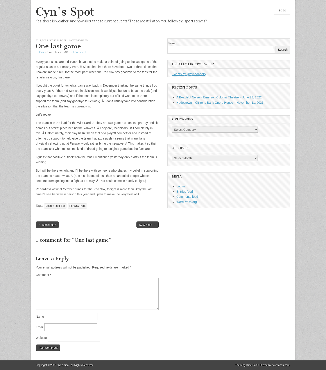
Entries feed (184, 191)
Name (40, 316)
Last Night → (147, 224)
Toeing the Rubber (54, 40)
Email (39, 327)
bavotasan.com (281, 365)
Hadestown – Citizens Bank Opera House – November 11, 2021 (219, 102)
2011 (38, 40)
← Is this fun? (47, 224)
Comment (43, 275)
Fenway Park (77, 205)
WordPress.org (186, 202)
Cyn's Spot (65, 11)
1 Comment (79, 52)
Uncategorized (78, 40)
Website (41, 337)
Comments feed (187, 196)
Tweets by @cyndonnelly (189, 74)
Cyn (41, 52)
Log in (180, 186)
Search (172, 43)
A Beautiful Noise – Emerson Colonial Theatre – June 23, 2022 (219, 97)
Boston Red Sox (55, 205)
